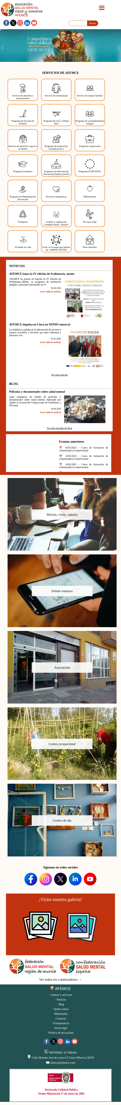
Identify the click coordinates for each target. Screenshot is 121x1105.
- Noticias (60, 999)
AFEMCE (60, 988)
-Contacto (60, 1018)
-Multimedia (60, 1013)
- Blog (60, 1004)
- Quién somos (60, 1009)
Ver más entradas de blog (59, 428)
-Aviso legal (60, 1028)
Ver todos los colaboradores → (60, 979)
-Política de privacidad (60, 1032)
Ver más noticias (59, 375)
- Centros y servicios (60, 994)
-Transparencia (60, 1023)
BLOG (13, 384)
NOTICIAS (17, 266)
